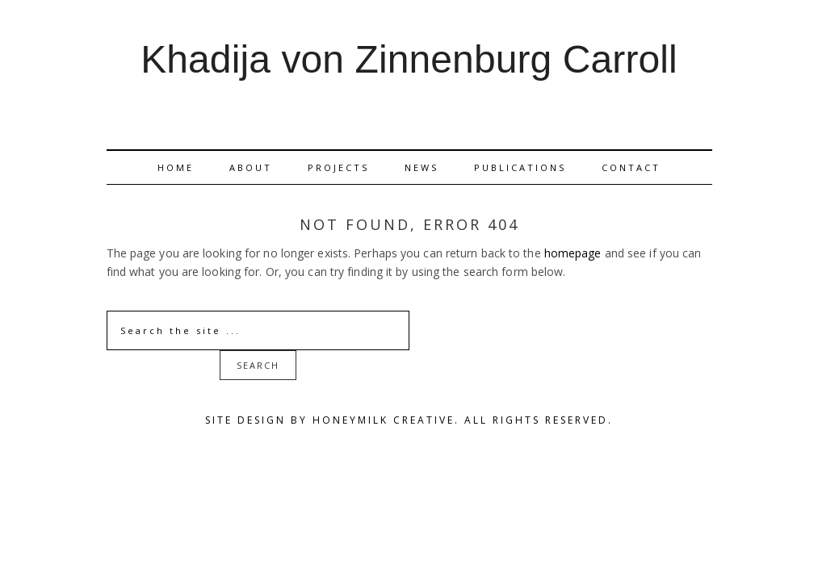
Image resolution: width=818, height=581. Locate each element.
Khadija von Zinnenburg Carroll (409, 61)
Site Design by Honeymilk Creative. (332, 419)
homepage (573, 252)
